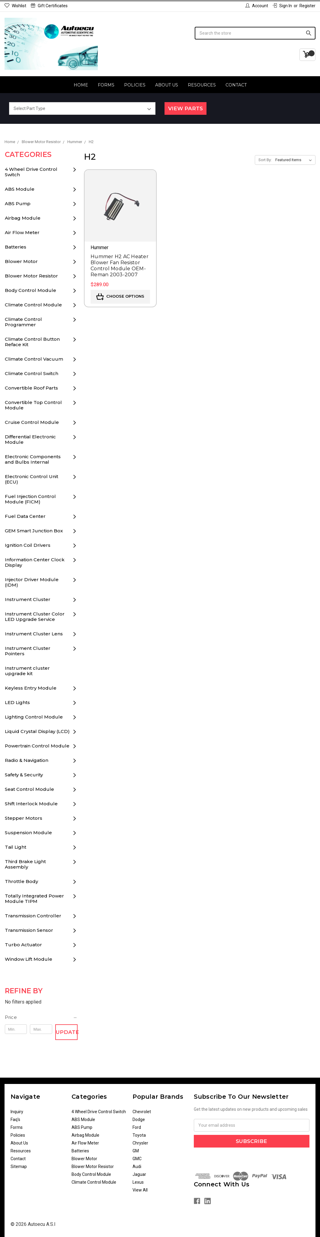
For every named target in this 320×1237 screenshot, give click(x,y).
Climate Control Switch (31, 373)
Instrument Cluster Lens (34, 634)
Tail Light (15, 847)
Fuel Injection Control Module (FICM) (30, 499)
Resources (202, 85)
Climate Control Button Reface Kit (32, 341)
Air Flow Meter (22, 232)
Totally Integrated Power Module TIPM (34, 898)
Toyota (139, 1135)
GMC (137, 1158)
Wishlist (15, 5)
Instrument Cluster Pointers (27, 650)
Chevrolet (142, 1111)
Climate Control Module (33, 305)
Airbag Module (22, 218)
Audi (137, 1166)
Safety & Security (24, 775)
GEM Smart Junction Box (34, 531)
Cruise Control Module (32, 422)
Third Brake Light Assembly (25, 864)
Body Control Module (30, 290)
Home (81, 85)
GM (136, 1150)
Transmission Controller (33, 916)
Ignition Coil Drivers (27, 545)
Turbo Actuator (23, 944)
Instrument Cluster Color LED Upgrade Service (35, 616)
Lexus (138, 1182)
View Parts (185, 108)
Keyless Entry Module (30, 688)
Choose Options (120, 296)
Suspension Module (28, 832)
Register (307, 5)
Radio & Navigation (26, 760)
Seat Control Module (29, 789)
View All (140, 1190)
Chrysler (140, 1143)
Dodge (139, 1119)
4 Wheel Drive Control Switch (31, 171)
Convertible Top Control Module (33, 405)
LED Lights (17, 702)
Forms (106, 85)
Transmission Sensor (29, 930)
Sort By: (265, 160)
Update (66, 1032)
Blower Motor (21, 261)
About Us (166, 85)
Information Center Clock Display (35, 562)
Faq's (15, 1119)
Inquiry (17, 1111)
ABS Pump (17, 203)
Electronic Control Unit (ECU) (31, 479)
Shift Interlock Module (31, 803)
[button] (41, 1017)
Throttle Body (21, 881)
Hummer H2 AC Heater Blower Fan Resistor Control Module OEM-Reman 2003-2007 (120, 265)
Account (256, 5)
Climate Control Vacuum (34, 359)
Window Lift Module (28, 959)
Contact (236, 85)
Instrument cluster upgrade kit (27, 670)
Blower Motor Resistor (31, 276)
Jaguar (139, 1174)
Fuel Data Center (25, 516)
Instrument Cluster (27, 599)
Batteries (15, 247)
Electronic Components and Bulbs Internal (33, 459)
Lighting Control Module (34, 717)
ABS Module (19, 189)
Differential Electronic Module (30, 439)
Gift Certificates (49, 5)
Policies (135, 85)
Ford (137, 1127)
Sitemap (19, 1166)
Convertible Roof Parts (31, 388)
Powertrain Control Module (37, 746)
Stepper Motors (23, 818)
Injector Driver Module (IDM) (32, 582)
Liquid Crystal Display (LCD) (37, 731)
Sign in (282, 5)
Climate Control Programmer (23, 321)
